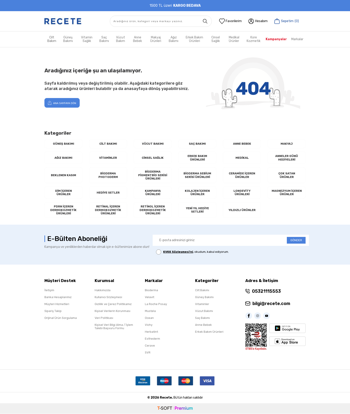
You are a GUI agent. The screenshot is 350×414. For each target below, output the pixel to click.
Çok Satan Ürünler (286, 175)
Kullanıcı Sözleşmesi (108, 297)
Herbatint (151, 332)
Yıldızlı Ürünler (242, 210)
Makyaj (287, 143)
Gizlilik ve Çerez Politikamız (113, 304)
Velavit (149, 297)
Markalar (297, 39)
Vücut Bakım (120, 39)
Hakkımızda (102, 290)
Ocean (149, 318)
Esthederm (152, 339)
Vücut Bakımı (153, 143)
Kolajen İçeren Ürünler (197, 192)
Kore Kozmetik (253, 39)
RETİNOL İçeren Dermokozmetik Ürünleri (153, 210)
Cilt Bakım (51, 39)
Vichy (148, 325)
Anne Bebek (137, 39)
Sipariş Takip (53, 311)
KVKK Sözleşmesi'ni (178, 252)
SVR (147, 352)
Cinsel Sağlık (215, 39)
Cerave (150, 345)
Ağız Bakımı (173, 39)
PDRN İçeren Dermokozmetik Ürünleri (63, 210)
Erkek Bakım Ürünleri (194, 39)
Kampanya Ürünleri (153, 192)
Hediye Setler (108, 192)
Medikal (242, 157)
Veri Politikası (104, 318)
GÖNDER (296, 240)
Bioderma (151, 290)
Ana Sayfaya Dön (62, 102)
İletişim (49, 290)
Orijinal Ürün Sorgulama (60, 318)
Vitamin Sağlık (86, 39)
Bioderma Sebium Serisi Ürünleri (197, 175)
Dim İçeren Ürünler (63, 192)
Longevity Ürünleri (242, 192)
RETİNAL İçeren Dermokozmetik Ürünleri (108, 210)
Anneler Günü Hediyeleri (286, 157)
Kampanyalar (276, 39)
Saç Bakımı (104, 39)
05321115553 (266, 291)
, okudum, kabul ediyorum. (192, 252)
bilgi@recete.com (271, 303)
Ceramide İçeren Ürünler (242, 175)
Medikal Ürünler (234, 39)
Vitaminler (108, 157)
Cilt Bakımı (108, 143)
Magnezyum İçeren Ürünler (286, 192)
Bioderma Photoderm (108, 175)
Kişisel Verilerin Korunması (112, 311)
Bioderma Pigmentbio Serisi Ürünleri (152, 175)
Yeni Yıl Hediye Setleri (197, 210)
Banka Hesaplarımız (58, 297)
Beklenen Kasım (63, 175)
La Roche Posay (156, 304)
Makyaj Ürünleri (155, 39)
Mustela (150, 311)
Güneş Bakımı (68, 39)
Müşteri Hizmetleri (56, 304)
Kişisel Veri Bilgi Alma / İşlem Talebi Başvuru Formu (114, 326)
